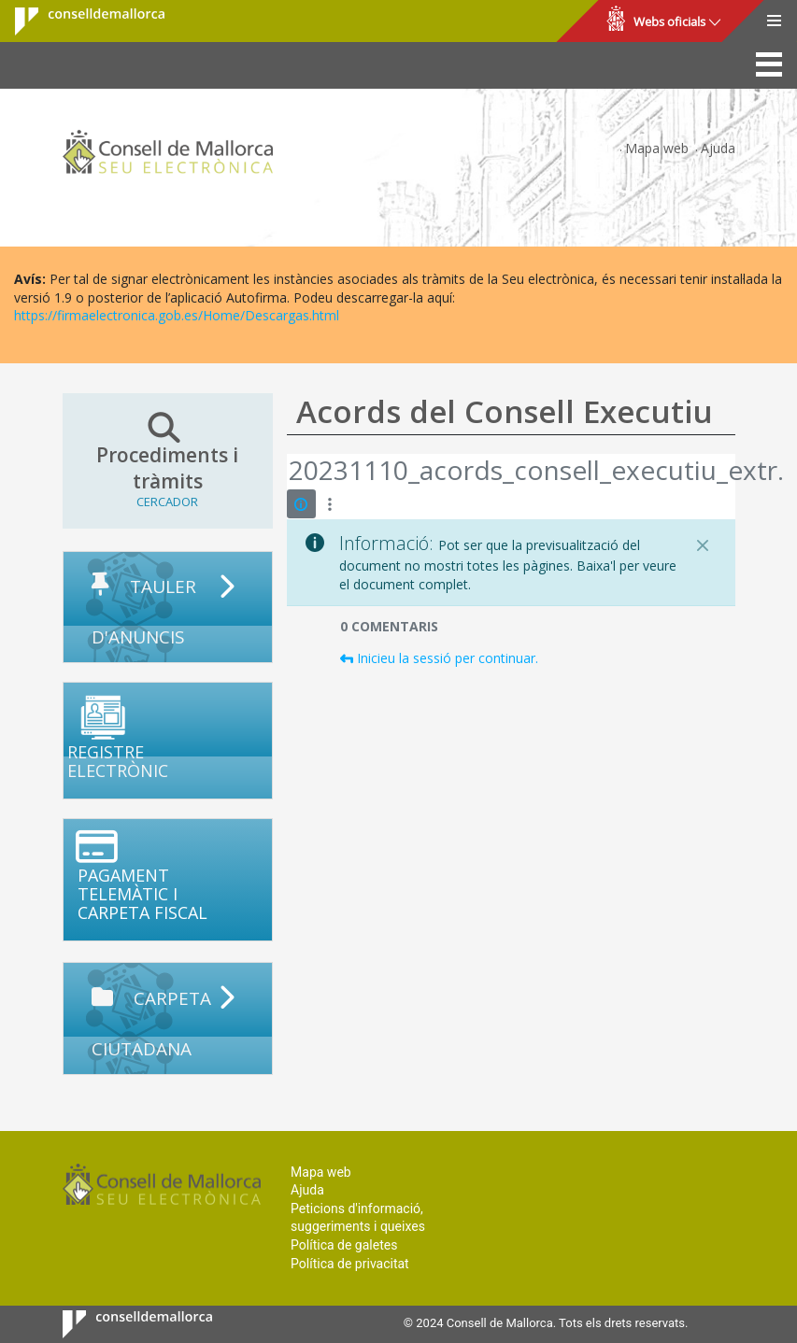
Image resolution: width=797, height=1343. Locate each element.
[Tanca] (703, 545)
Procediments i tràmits (167, 460)
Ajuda (718, 148)
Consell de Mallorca (78, 21)
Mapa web (657, 148)
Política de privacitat (350, 1263)
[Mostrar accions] (330, 503)
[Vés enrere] (288, 471)
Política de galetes (344, 1244)
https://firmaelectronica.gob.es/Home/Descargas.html (176, 315)
